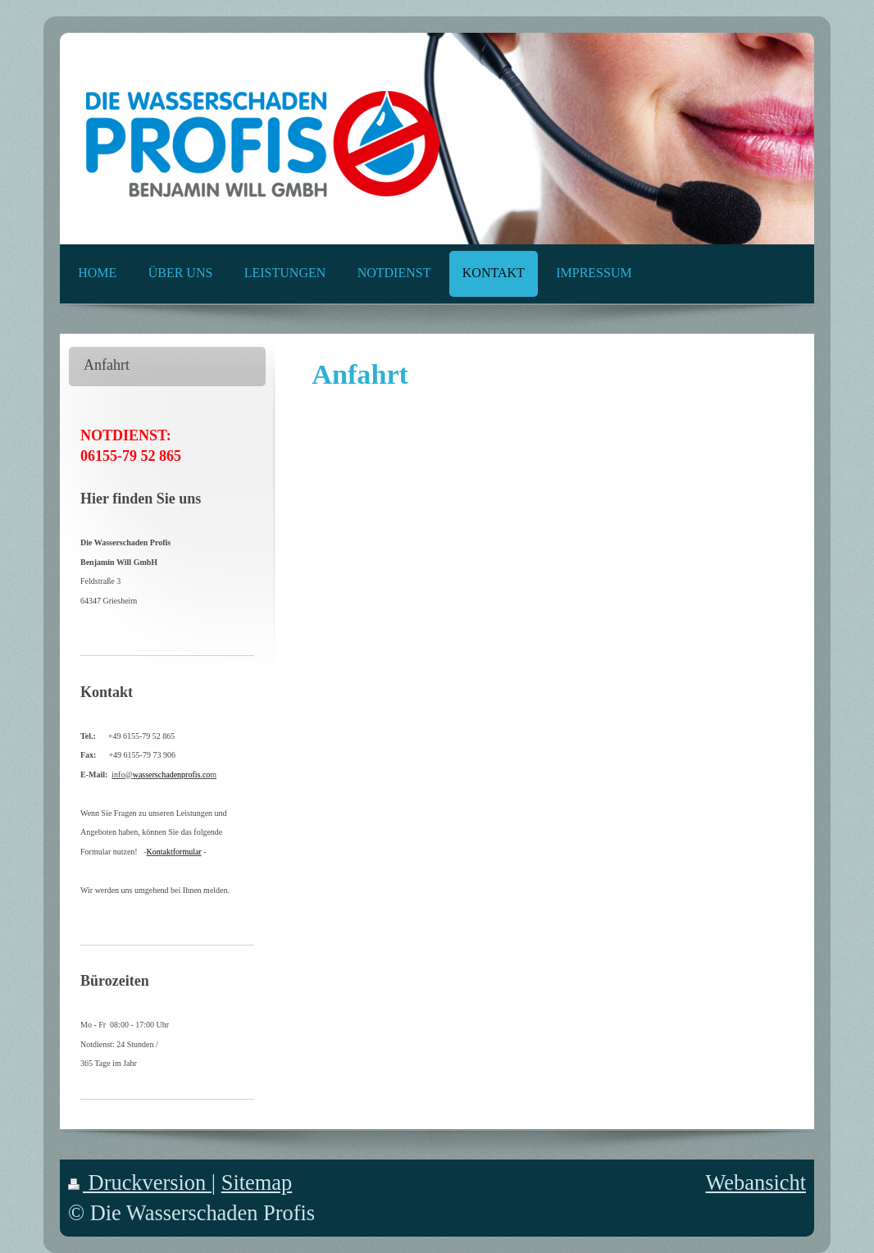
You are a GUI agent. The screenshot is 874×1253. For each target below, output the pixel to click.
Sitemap (257, 1182)
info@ (161, 774)
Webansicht (756, 1182)
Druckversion (140, 1182)
